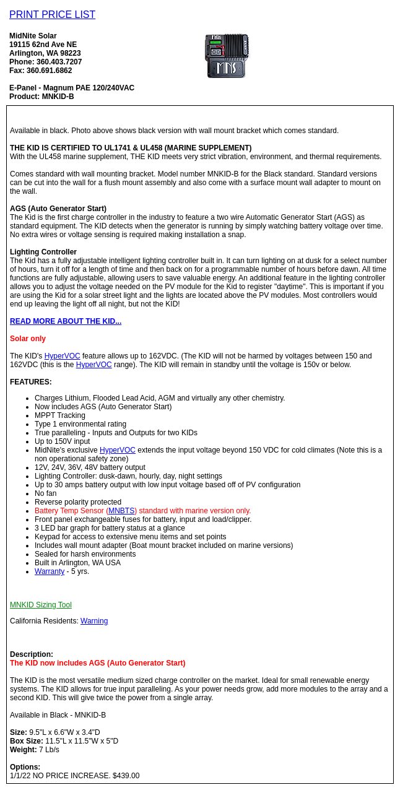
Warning (94, 621)
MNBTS (121, 510)
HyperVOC (62, 356)
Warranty (49, 571)
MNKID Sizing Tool (41, 605)
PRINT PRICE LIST (52, 14)
